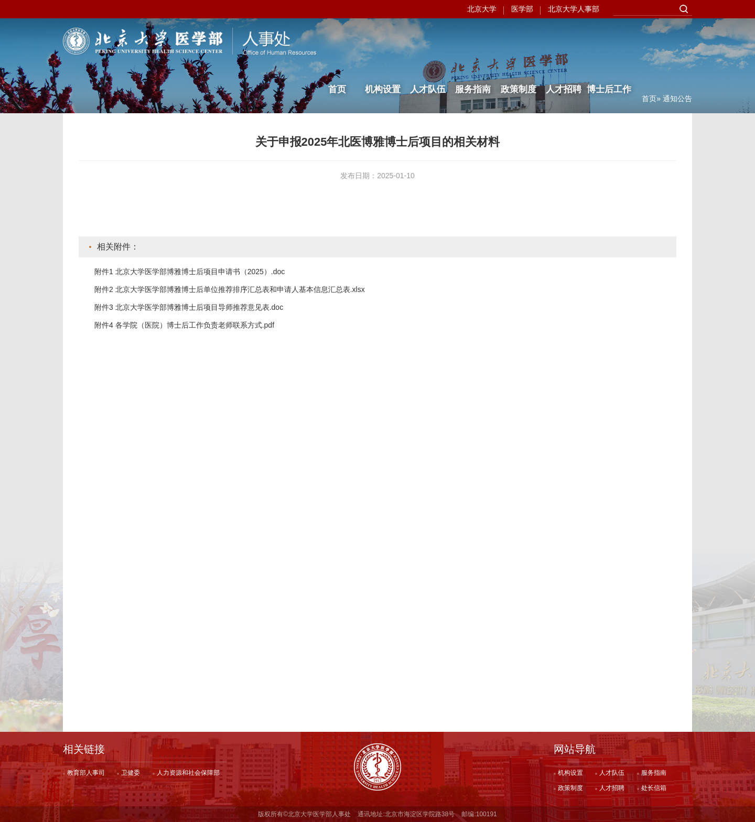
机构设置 (383, 41)
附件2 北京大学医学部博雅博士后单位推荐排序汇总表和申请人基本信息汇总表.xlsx (229, 289)
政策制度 (518, 41)
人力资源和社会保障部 (188, 772)
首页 (337, 41)
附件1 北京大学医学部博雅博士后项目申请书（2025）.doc (189, 271)
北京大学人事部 (573, 9)
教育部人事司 (86, 772)
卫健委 (130, 772)
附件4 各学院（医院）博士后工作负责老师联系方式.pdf (184, 325)
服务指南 (473, 41)
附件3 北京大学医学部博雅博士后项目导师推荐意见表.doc (188, 307)
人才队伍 (428, 41)
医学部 (522, 9)
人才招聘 (563, 41)
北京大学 (482, 9)
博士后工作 (609, 41)
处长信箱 (653, 788)
